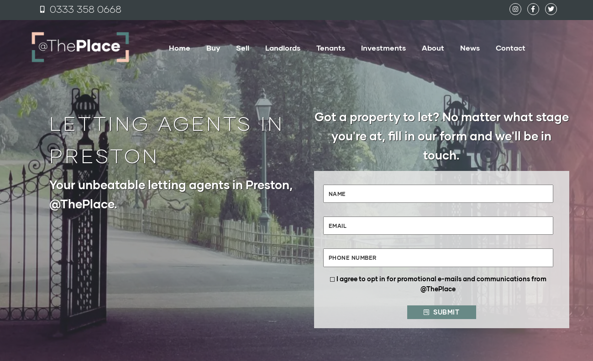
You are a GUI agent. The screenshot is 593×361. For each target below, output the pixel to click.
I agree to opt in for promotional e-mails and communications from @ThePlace (441, 284)
